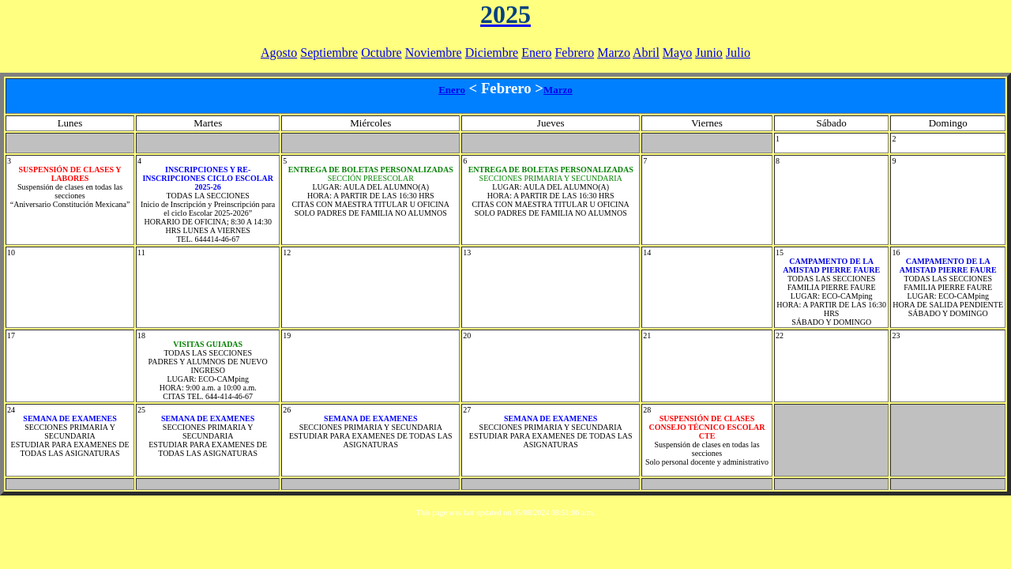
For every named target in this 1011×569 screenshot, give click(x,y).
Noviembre (433, 52)
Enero (536, 52)
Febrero (574, 52)
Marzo (613, 52)
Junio (709, 52)
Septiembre (329, 52)
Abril (646, 52)
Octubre (381, 52)
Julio (738, 52)
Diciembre (492, 52)
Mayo (677, 52)
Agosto (279, 52)
